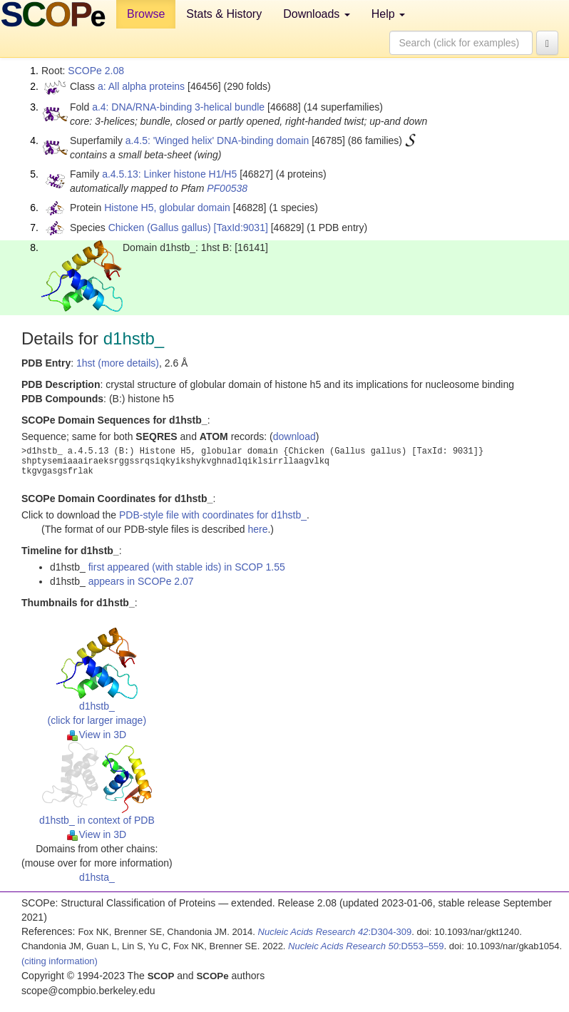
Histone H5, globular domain (167, 207)
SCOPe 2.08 (96, 70)
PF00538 (227, 188)
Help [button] (388, 14)
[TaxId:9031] (241, 227)
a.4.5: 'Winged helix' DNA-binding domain (217, 140)
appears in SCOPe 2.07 (141, 581)
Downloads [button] (316, 14)
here (257, 529)
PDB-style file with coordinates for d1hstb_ (213, 515)
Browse (146, 14)
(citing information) (59, 961)
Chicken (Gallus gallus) (159, 227)
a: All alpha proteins (141, 86)
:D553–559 (366, 946)
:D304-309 (335, 931)
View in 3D (96, 734)
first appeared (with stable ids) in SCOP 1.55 (186, 567)
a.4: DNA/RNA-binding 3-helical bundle (178, 107)
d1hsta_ (97, 877)
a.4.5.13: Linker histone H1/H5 (169, 174)
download (294, 436)
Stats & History (224, 14)
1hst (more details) (117, 363)
